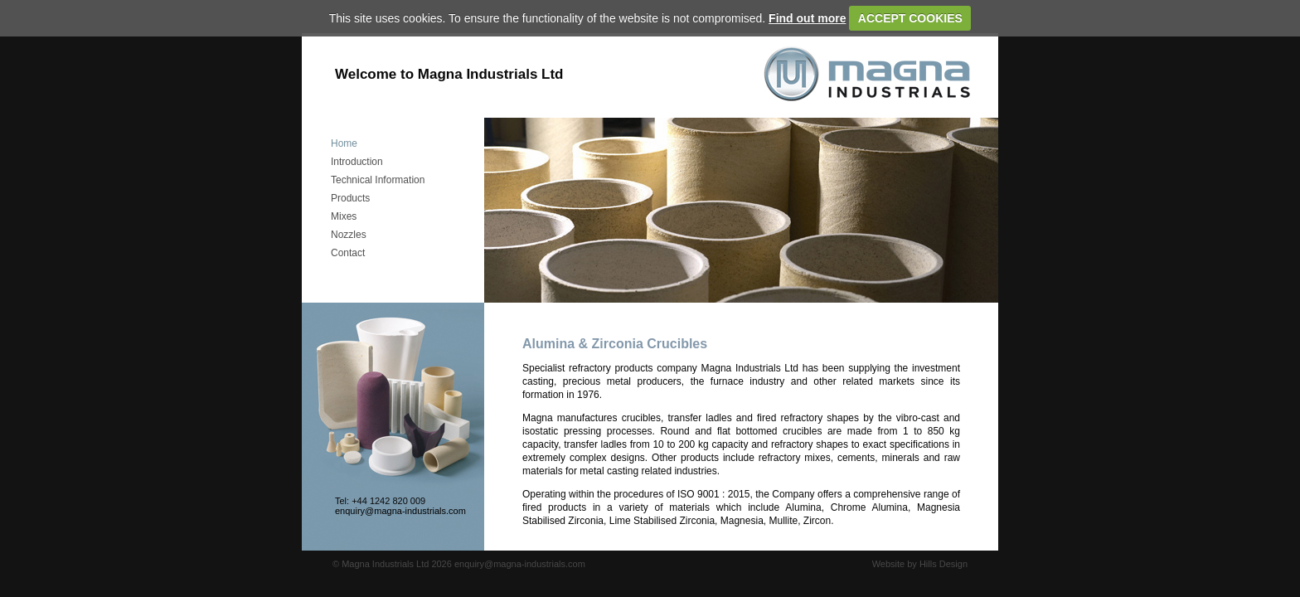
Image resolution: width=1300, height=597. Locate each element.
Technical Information (377, 180)
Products (350, 198)
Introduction (357, 161)
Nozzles (348, 234)
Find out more (807, 18)
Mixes (344, 216)
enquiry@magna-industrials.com (400, 511)
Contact (348, 253)
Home (344, 143)
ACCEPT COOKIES (910, 18)
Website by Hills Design (920, 564)
